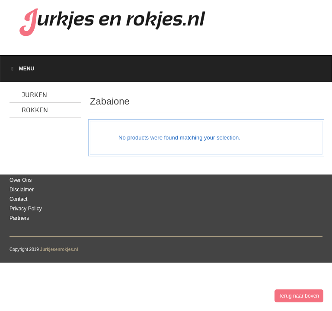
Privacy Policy (26, 209)
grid (295, 103)
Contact (18, 199)
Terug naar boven (299, 296)
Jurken (34, 95)
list (310, 103)
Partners (19, 218)
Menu (21, 69)
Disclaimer (22, 190)
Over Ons (21, 180)
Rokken (35, 110)
